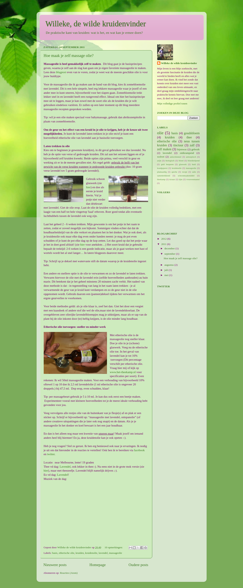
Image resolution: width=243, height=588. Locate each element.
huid (194, 164)
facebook (139, 450)
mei (167, 275)
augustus (170, 264)
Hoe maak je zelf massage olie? (69, 55)
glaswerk (183, 164)
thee (189, 137)
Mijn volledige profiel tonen (172, 103)
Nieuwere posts (55, 565)
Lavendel (65, 466)
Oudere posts (138, 565)
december (170, 248)
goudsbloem (192, 133)
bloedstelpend (194, 160)
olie (160, 132)
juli (167, 269)
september (170, 253)
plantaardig (162, 172)
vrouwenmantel (193, 179)
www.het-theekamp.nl (123, 372)
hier (88, 187)
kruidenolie (91, 552)
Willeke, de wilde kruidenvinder (95, 23)
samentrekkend (163, 175)
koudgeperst (162, 168)
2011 (164, 244)
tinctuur (178, 145)
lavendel (103, 552)
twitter (51, 454)
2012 (164, 238)
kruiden (80, 552)
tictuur (172, 179)
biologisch (169, 160)
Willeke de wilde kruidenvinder (179, 63)
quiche (174, 172)
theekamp (161, 179)
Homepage (98, 565)
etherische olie (66, 552)
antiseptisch (191, 157)
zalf (192, 145)
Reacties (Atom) (69, 572)
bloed (181, 160)
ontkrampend (187, 152)
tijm (180, 179)
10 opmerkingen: (114, 547)
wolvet (161, 156)
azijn (159, 160)
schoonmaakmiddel (186, 175)
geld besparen (167, 164)
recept (184, 172)
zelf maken (164, 149)
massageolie (115, 552)
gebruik (195, 149)
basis (55, 552)
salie (194, 172)
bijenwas (182, 149)
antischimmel (175, 157)
